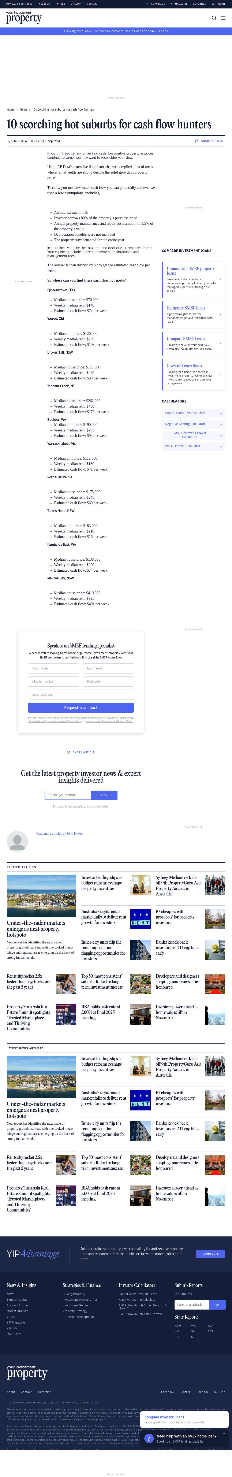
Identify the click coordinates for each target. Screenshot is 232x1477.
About (11, 1392)
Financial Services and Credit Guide (98, 1440)
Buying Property (74, 1294)
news (23, 109)
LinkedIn (76, 4)
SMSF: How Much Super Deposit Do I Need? (144, 1307)
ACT (210, 1326)
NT (193, 1337)
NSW (178, 1326)
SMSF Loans (159, 31)
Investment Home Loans (125, 31)
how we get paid (95, 1420)
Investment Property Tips (80, 1300)
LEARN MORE (210, 1254)
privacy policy (100, 806)
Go (217, 1305)
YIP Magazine (179, 4)
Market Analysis (18, 1311)
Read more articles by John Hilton (59, 833)
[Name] (53, 668)
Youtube (92, 4)
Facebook (44, 4)
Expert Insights (17, 1300)
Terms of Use (90, 1403)
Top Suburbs (183, 1294)
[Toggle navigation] (223, 18)
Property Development (78, 1317)
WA (193, 1326)
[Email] (81, 695)
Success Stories (18, 1305)
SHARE (209, 141)
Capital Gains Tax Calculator (138, 1294)
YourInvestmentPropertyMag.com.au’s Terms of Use (107, 718)
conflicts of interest (61, 1420)
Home (11, 109)
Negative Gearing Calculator (138, 1300)
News (10, 1294)
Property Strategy (75, 1311)
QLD (178, 1337)
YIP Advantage (155, 4)
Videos (11, 1317)
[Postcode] (108, 681)
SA (193, 1331)
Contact (26, 1392)
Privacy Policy (70, 1403)
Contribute (219, 4)
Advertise (199, 4)
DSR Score (14, 1334)
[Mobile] (53, 681)
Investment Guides (76, 1305)
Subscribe (104, 795)
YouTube (219, 1392)
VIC (177, 1331)
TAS (210, 1331)
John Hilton (19, 141)
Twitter (60, 4)
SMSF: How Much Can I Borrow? (141, 1314)
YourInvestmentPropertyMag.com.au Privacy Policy (55, 721)
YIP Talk (12, 1328)
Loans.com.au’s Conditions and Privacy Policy (109, 721)
